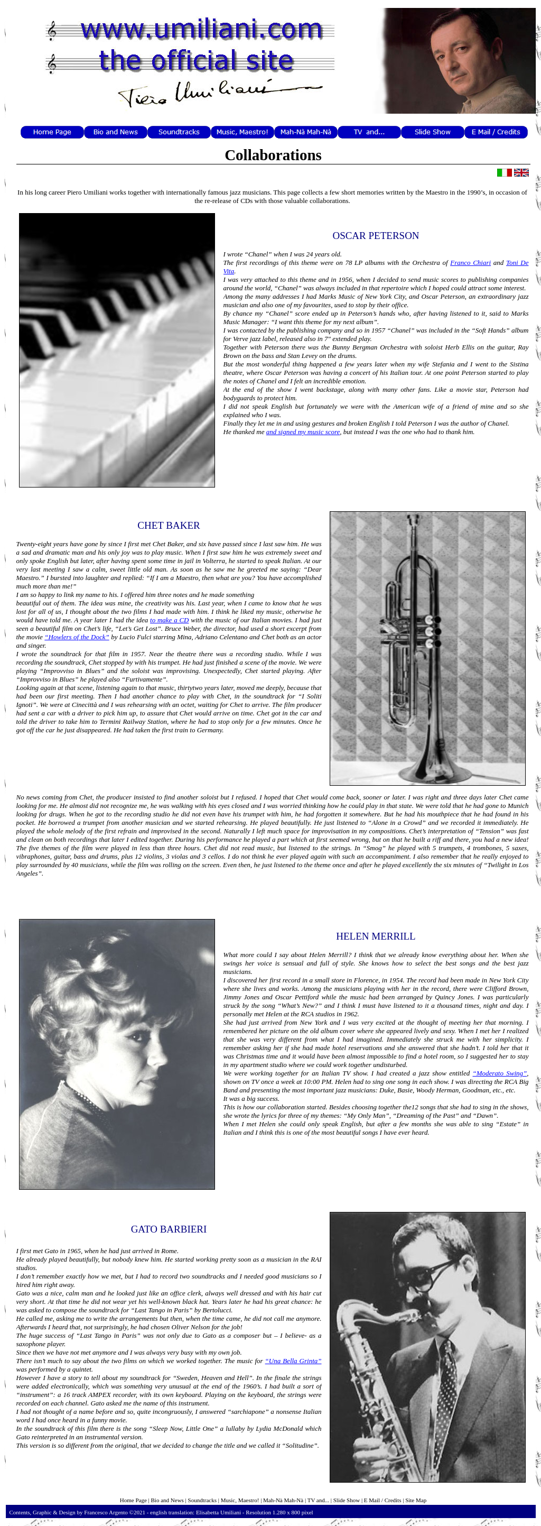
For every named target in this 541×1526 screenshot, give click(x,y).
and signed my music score (303, 432)
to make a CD (169, 620)
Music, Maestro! (240, 1500)
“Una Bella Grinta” (293, 1361)
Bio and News (167, 1500)
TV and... (318, 1500)
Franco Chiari (470, 262)
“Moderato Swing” (499, 1073)
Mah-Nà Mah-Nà (283, 1500)
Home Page (133, 1500)
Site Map (415, 1500)
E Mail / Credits (383, 1500)
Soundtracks (202, 1500)
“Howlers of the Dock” (76, 637)
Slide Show (346, 1500)
